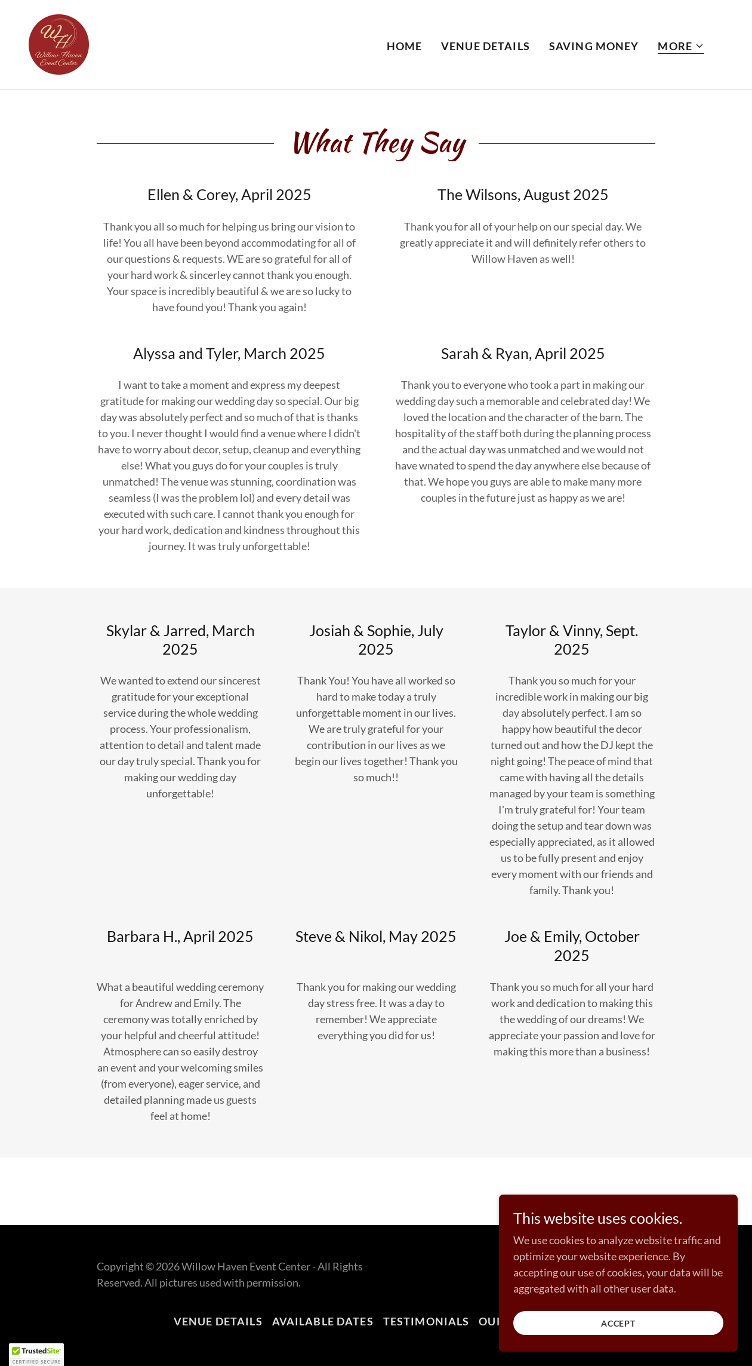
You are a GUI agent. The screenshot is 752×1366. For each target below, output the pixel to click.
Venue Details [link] (485, 46)
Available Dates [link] (323, 1321)
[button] (681, 46)
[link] (59, 43)
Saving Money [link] (594, 46)
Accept (618, 1323)
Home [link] (405, 46)
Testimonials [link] (426, 1321)
